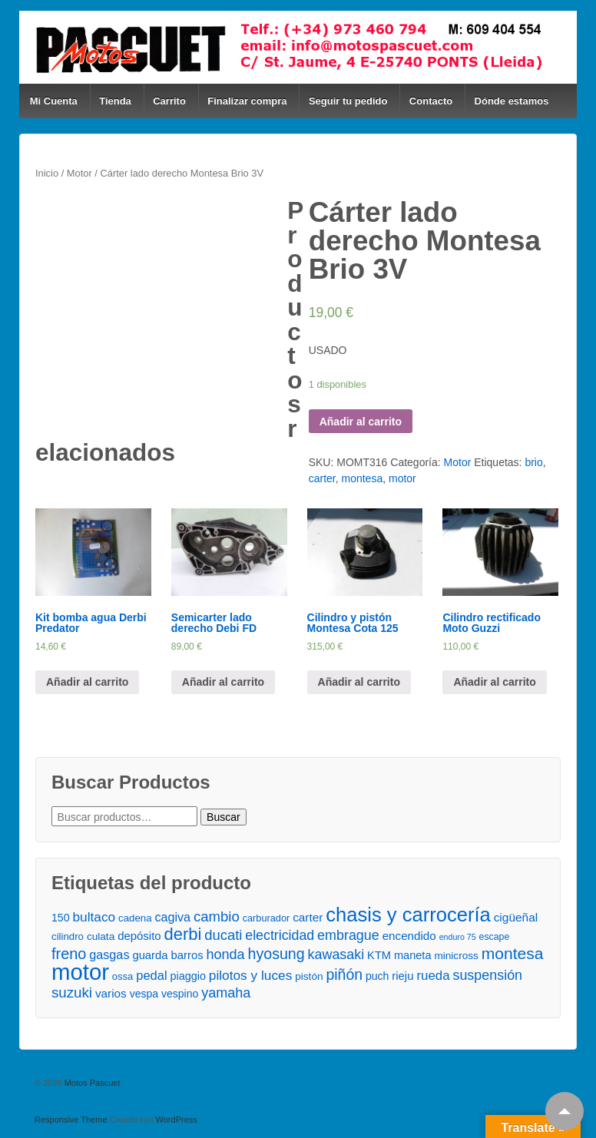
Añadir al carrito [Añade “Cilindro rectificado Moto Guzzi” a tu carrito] (494, 682)
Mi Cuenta (54, 101)
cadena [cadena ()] (134, 918)
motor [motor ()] (80, 972)
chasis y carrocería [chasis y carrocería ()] (408, 915)
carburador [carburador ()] (266, 918)
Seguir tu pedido (348, 101)
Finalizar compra (246, 101)
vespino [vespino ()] (179, 993)
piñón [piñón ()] (344, 975)
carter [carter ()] (308, 917)
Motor (79, 173)
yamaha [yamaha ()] (225, 993)
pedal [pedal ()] (151, 975)
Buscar (223, 817)
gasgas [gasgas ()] (109, 954)
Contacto (430, 101)
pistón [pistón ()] (309, 976)
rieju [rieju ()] (402, 975)
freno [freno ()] (68, 954)
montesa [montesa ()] (513, 953)
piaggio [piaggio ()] (187, 976)
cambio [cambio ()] (217, 916)
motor (402, 478)
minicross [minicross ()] (456, 955)
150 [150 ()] (60, 917)
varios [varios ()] (111, 993)
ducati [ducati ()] (223, 935)
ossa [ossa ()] (122, 976)
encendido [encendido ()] (409, 935)
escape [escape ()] (494, 936)
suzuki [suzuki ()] (71, 992)
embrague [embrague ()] (348, 935)
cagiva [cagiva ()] (172, 917)
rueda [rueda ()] (432, 975)
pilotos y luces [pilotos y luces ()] (250, 975)
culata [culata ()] (100, 936)
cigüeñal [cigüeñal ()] (516, 917)
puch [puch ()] (377, 976)
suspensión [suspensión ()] (487, 975)
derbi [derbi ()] (183, 934)
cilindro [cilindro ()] (67, 936)
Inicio (46, 173)
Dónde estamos (512, 101)
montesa (361, 478)
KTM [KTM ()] (379, 955)
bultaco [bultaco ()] (94, 917)
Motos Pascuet (91, 1082)
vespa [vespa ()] (144, 993)
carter (322, 478)
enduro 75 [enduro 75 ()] (457, 936)
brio (533, 462)
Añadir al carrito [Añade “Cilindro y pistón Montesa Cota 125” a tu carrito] (359, 682)
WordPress (176, 1119)
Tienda (115, 101)
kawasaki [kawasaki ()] (336, 954)
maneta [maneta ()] (413, 955)
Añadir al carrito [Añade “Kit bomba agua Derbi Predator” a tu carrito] (87, 682)
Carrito (169, 101)
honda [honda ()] (225, 954)
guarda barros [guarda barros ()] (167, 955)
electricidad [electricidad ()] (279, 935)
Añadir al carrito (361, 421)
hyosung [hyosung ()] (276, 954)
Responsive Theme (71, 1119)
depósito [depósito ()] (139, 935)
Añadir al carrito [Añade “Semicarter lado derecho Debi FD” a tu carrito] (223, 682)
